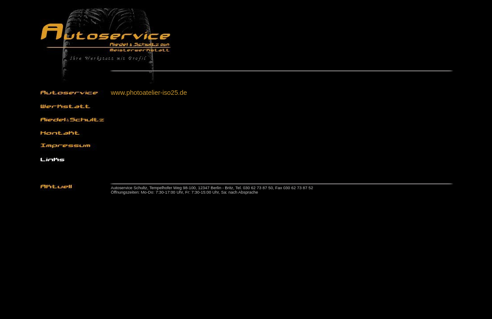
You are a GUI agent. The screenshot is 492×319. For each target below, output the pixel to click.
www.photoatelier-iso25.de (149, 92)
